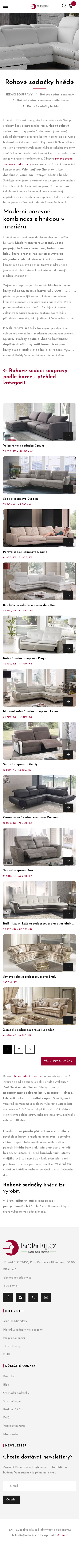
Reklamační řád (13, 1409)
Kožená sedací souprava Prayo (24, 658)
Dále (30, 1049)
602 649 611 (11, 1286)
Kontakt (8, 1376)
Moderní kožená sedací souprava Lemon (31, 711)
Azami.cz (63, 1535)
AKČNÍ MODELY (15, 1321)
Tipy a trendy (12, 1346)
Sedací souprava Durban (20, 498)
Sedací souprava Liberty (20, 764)
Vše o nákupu (12, 1401)
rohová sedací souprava (27, 1076)
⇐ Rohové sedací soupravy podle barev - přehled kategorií (35, 377)
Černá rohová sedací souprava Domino (30, 817)
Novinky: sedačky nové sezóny (23, 1329)
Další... (7, 1354)
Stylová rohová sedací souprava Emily (29, 976)
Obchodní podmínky (16, 1393)
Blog (6, 1384)
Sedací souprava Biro (18, 870)
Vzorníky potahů (14, 1426)
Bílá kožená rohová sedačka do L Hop (29, 605)
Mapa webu (11, 1434)
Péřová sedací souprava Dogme (25, 552)
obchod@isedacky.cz (17, 1277)
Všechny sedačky (58, 1061)
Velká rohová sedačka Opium (23, 445)
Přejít (68, 436)
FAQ (6, 1417)
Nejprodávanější (14, 1338)
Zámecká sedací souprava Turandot (28, 1030)
